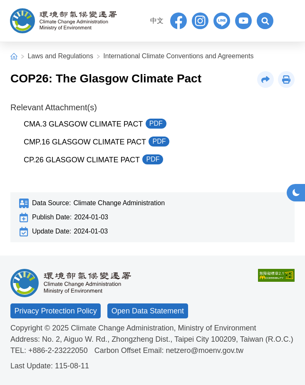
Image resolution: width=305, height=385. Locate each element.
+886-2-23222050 (58, 350)
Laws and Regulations (60, 56)
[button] (265, 20)
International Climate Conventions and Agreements (178, 56)
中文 (157, 20)
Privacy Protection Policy (56, 311)
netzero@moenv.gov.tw (204, 350)
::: (141, 19)
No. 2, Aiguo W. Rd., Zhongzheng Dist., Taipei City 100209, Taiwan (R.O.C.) (167, 339)
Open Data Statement (148, 311)
